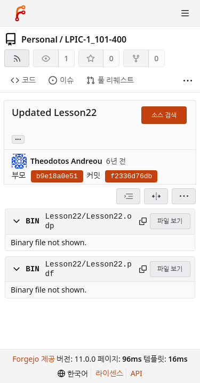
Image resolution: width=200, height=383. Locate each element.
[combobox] (128, 196)
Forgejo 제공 (33, 359)
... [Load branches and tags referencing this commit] (18, 138)
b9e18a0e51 (57, 176)
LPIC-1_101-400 (95, 39)
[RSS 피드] (16, 58)
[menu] (184, 196)
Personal (39, 39)
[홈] (20, 13)
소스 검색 (164, 115)
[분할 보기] (156, 196)
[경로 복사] (142, 221)
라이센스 (109, 373)
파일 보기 (169, 221)
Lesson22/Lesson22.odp (88, 221)
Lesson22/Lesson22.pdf (88, 269)
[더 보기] (188, 80)
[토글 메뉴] (185, 13)
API (136, 373)
